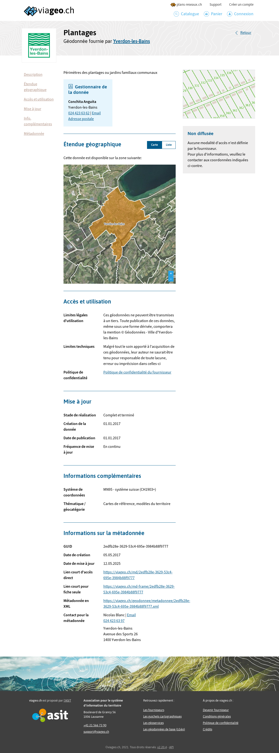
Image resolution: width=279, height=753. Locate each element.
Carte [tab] (154, 145)
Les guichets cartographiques (162, 716)
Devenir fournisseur (216, 710)
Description (33, 74)
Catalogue (186, 14)
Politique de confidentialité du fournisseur (137, 372)
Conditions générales (217, 716)
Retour (245, 32)
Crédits (207, 729)
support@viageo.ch (96, 731)
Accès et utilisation (39, 99)
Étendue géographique (35, 86)
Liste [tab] (169, 145)
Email (96, 113)
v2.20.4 (162, 747)
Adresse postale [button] (81, 118)
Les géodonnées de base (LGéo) (164, 729)
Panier (213, 14)
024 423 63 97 (114, 620)
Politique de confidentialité (220, 723)
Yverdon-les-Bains (131, 41)
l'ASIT (67, 700)
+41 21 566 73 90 (95, 725)
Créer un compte (241, 4)
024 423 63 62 (78, 113)
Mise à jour (32, 108)
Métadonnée (34, 133)
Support (215, 4)
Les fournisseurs (153, 710)
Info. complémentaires (38, 121)
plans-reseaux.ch (186, 4)
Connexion (240, 14)
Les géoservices (153, 723)
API (171, 747)
